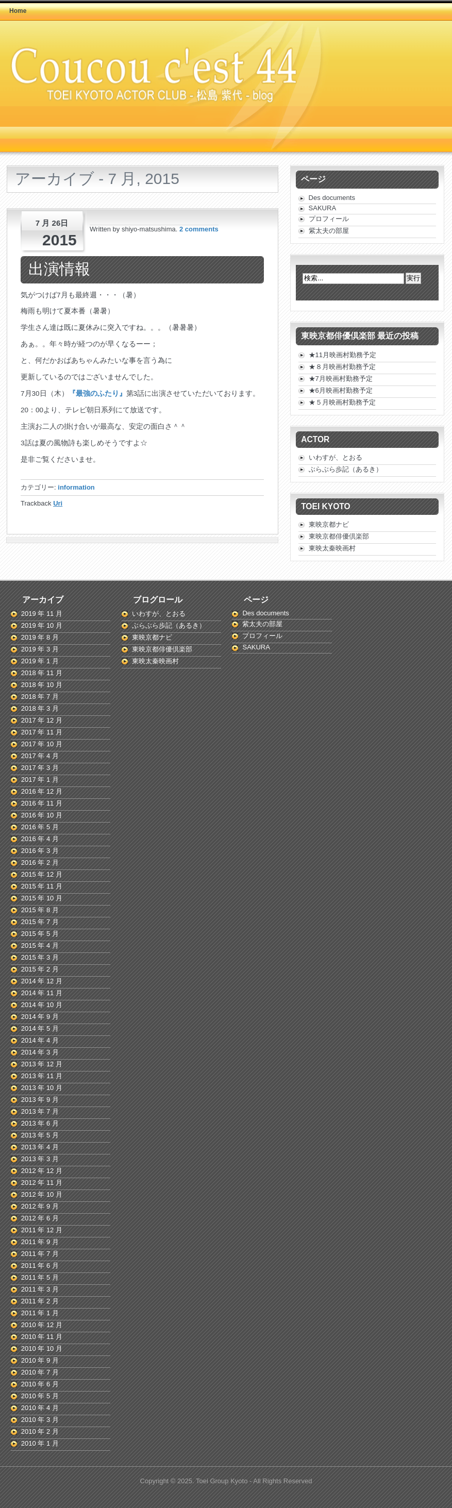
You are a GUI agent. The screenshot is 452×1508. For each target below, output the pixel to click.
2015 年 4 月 (40, 945)
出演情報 (59, 268)
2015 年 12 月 (41, 874)
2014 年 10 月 (41, 1005)
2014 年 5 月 (40, 1028)
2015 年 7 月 (40, 922)
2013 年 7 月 (40, 1111)
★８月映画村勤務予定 (342, 367)
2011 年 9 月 (40, 1242)
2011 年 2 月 (40, 1301)
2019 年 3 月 (40, 649)
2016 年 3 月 (40, 850)
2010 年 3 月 (40, 1419)
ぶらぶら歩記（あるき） (345, 469)
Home (17, 10)
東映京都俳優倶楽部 (339, 536)
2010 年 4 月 (40, 1408)
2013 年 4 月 (40, 1147)
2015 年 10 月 (41, 898)
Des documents (332, 198)
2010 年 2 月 (40, 1431)
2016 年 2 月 (40, 862)
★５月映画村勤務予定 (342, 402)
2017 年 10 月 (41, 744)
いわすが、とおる (335, 457)
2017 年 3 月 (40, 768)
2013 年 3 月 (40, 1159)
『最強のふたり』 (97, 393)
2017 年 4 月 (40, 756)
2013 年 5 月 (40, 1135)
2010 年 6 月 (40, 1384)
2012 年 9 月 (40, 1206)
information (76, 487)
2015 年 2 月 (40, 969)
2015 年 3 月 (40, 957)
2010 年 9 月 (40, 1360)
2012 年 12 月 (41, 1171)
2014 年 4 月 (40, 1040)
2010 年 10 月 (41, 1348)
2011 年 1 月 (40, 1313)
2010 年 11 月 (41, 1337)
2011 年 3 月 (40, 1289)
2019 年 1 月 (40, 661)
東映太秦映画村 (332, 548)
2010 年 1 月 (40, 1443)
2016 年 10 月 (41, 815)
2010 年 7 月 (40, 1372)
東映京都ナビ (329, 524)
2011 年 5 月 (40, 1277)
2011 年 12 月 (41, 1230)
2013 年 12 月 (41, 1064)
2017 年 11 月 (41, 732)
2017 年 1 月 (40, 779)
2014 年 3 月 (40, 1052)
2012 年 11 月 (41, 1182)
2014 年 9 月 (40, 1016)
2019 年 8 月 (40, 637)
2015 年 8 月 (40, 910)
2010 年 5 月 (40, 1396)
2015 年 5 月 (40, 933)
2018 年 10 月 (41, 685)
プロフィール (329, 219)
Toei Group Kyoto (222, 1481)
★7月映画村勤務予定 (341, 378)
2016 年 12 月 (41, 791)
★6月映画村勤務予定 (341, 390)
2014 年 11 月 (41, 993)
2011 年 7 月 (40, 1254)
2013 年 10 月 (41, 1088)
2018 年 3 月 (40, 708)
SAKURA (322, 208)
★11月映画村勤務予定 (342, 355)
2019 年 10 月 (41, 625)
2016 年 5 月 (40, 827)
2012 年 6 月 (40, 1218)
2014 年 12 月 (41, 981)
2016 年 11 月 (41, 803)
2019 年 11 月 (41, 613)
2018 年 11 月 (41, 673)
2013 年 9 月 (40, 1099)
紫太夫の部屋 (329, 230)
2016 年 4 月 (40, 839)
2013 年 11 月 (41, 1076)
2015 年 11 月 (41, 886)
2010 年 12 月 (41, 1325)
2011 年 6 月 (40, 1265)
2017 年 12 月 (41, 720)
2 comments (199, 229)
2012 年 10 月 (41, 1194)
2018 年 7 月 (40, 696)
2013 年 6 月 (40, 1123)
